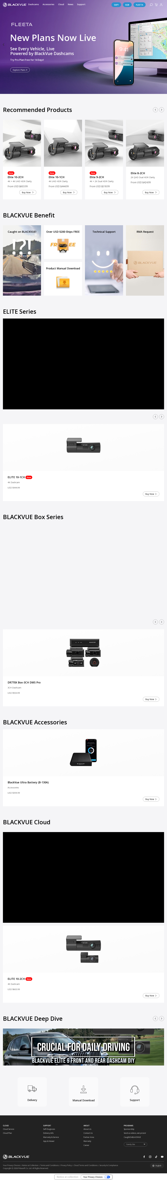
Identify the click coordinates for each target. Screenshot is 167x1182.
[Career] (89, 1146)
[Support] (81, 4)
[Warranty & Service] (48, 1138)
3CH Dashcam (14, 689)
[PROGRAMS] (144, 1127)
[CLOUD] (23, 1127)
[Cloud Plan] (8, 1134)
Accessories (13, 788)
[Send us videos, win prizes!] (129, 1134)
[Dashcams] (33, 4)
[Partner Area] (89, 1138)
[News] (70, 4)
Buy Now (26, 193)
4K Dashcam (14, 483)
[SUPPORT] (63, 1127)
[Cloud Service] (8, 1130)
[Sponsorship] (129, 1130)
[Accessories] (48, 4)
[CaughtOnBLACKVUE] (129, 1138)
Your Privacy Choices (93, 1178)
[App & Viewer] (48, 1142)
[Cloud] (61, 4)
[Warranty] (89, 1142)
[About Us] (89, 1130)
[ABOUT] (104, 1127)
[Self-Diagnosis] (48, 1130)
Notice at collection (67, 1178)
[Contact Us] (89, 1134)
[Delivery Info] (48, 1134)
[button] (3, 45)
